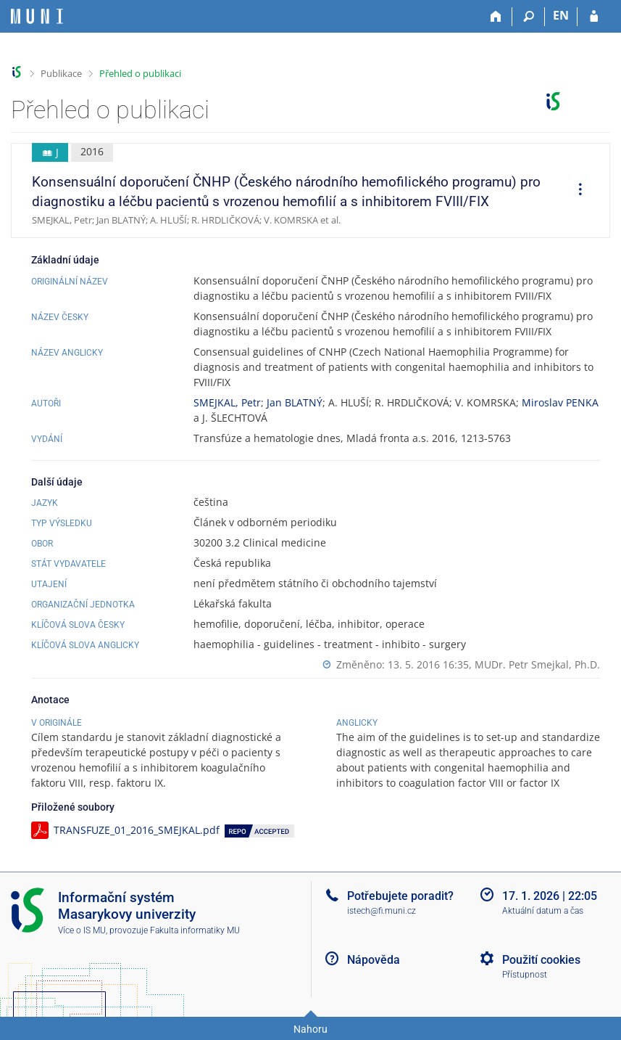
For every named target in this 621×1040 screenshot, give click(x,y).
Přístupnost (524, 975)
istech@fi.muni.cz (381, 911)
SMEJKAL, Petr (227, 402)
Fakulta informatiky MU (195, 930)
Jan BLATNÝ (294, 402)
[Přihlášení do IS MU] (594, 16)
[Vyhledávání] (528, 16)
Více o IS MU (82, 930)
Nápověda (373, 960)
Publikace (61, 73)
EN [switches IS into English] (561, 15)
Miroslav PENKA (560, 402)
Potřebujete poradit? (400, 896)
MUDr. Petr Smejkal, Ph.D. (537, 664)
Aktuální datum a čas (542, 911)
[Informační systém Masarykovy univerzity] (37, 16)
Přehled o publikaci (140, 73)
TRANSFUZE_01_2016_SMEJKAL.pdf (137, 830)
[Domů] (496, 16)
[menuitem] (575, 191)
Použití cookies (541, 960)
